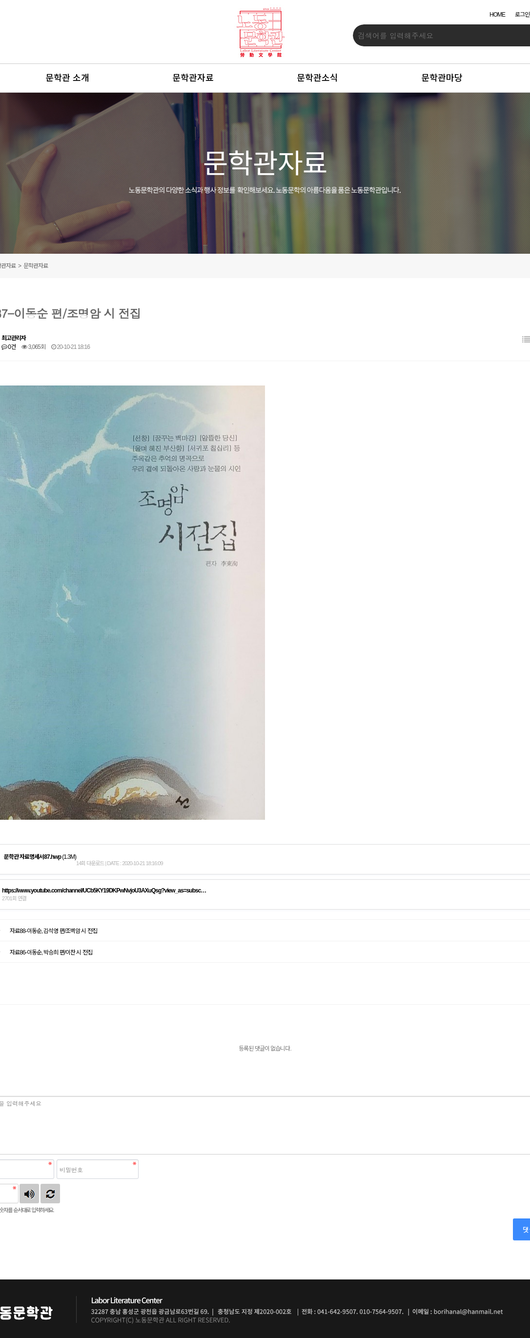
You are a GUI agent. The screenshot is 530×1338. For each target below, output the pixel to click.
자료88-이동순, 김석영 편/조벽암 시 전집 (53, 931)
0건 (8, 347)
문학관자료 (193, 78)
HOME (497, 14)
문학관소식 (317, 78)
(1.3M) (40, 856)
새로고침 (50, 1193)
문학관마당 (442, 78)
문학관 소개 (67, 78)
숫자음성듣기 (29, 1193)
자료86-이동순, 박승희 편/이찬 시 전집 (51, 952)
